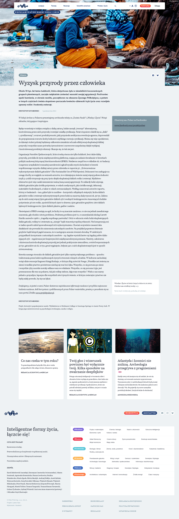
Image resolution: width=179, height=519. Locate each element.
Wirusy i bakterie (95, 468)
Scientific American (83, 6)
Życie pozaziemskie (128, 439)
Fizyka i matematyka (96, 429)
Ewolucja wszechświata (149, 439)
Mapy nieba (110, 442)
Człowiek (79, 458)
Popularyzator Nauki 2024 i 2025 (37, 12)
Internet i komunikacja (120, 474)
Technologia (80, 474)
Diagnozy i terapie (113, 468)
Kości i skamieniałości (136, 449)
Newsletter (150, 413)
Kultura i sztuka (112, 433)
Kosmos (78, 439)
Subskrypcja (132, 413)
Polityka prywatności (129, 506)
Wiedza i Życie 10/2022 (123, 283)
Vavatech (18, 505)
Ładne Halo (16, 503)
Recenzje (66, 6)
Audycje (41, 6)
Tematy (53, 6)
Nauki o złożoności (133, 429)
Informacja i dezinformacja (144, 461)
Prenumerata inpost (71, 506)
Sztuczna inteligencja (152, 429)
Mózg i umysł (114, 458)
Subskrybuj (145, 6)
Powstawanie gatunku (97, 458)
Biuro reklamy (97, 501)
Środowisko (80, 448)
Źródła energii (138, 474)
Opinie (23, 75)
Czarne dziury (111, 439)
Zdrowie (78, 468)
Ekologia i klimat (95, 449)
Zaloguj (157, 6)
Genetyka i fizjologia (152, 458)
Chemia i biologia (115, 429)
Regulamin (95, 511)
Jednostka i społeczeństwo (121, 461)
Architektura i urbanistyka (98, 474)
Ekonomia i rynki (95, 433)
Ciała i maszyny (153, 474)
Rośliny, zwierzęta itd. (97, 452)
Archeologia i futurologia (98, 461)
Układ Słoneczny (95, 439)
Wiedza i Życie (102, 6)
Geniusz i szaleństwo (132, 458)
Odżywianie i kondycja (151, 468)
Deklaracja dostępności (130, 501)
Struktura (79, 429)
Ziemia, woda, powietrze (115, 449)
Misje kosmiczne (95, 442)
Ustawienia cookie (127, 511)
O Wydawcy (67, 511)
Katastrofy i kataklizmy (156, 449)
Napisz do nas (97, 506)
